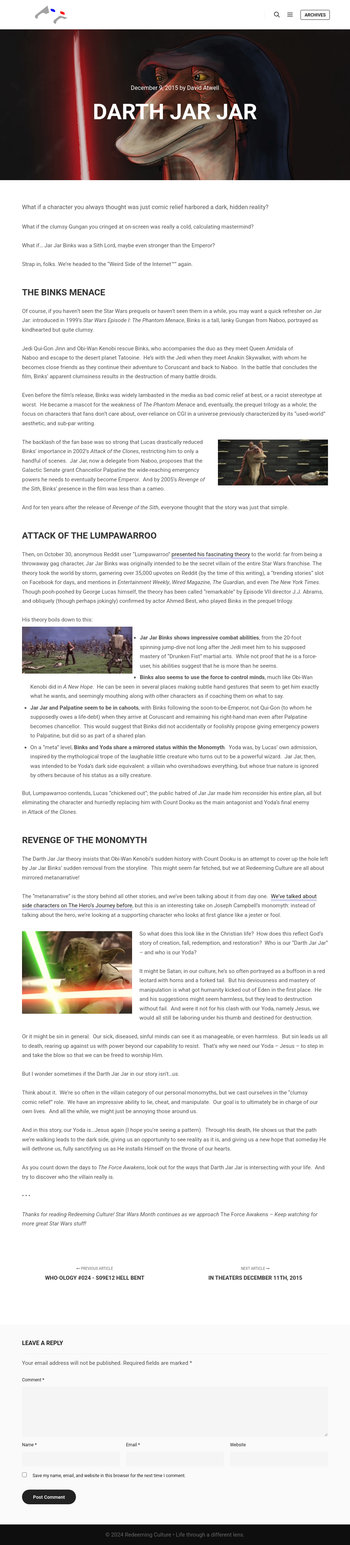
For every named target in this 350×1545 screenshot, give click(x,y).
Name (29, 1444)
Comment (33, 1379)
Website (238, 1444)
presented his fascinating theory (211, 554)
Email (133, 1444)
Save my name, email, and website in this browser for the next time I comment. (109, 1475)
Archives (315, 15)
